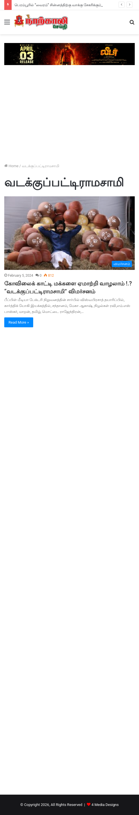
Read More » (19, 322)
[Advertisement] (69, 116)
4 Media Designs (105, 805)
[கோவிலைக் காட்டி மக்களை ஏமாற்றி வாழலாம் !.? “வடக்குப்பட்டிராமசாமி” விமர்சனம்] (69, 233)
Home (11, 166)
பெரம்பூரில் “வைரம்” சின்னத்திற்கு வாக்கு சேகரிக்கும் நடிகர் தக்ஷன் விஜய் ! (75, 5)
